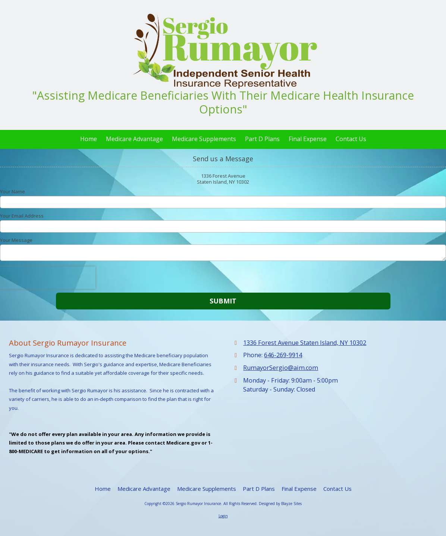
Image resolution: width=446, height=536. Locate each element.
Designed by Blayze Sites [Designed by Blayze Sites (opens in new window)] (280, 503)
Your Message (16, 240)
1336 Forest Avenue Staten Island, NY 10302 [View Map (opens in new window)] (304, 343)
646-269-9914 (283, 355)
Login (223, 515)
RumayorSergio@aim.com (280, 368)
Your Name (12, 191)
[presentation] (47, 278)
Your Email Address (22, 216)
